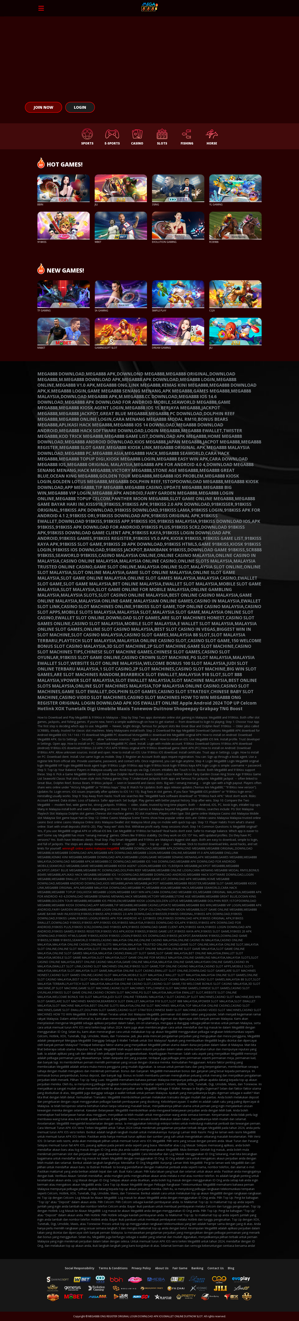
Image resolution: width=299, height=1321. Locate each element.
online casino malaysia (90, 848)
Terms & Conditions (113, 1268)
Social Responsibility (79, 1268)
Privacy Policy (141, 1268)
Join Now (43, 107)
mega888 (113, 848)
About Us (161, 1268)
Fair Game (180, 1268)
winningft (68, 848)
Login (80, 107)
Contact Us (215, 1268)
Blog (231, 1268)
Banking (197, 1268)
